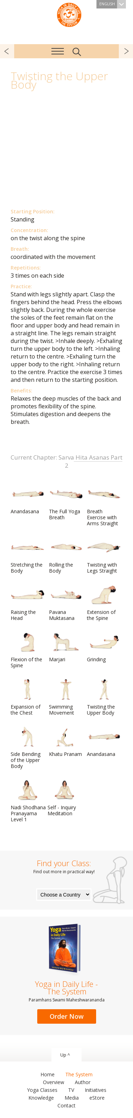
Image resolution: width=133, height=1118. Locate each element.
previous (7, 51)
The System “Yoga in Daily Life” (69, 14)
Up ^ (65, 1055)
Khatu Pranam (66, 741)
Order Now (67, 1016)
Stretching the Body (28, 555)
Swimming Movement (66, 697)
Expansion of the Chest (28, 697)
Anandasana (28, 499)
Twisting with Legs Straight (104, 555)
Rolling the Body (66, 555)
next (126, 51)
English (112, 4)
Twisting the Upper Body (104, 697)
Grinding (104, 647)
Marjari (66, 647)
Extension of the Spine (104, 602)
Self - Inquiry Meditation (65, 798)
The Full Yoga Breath (66, 502)
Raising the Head (28, 602)
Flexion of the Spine (28, 650)
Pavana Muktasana (66, 602)
